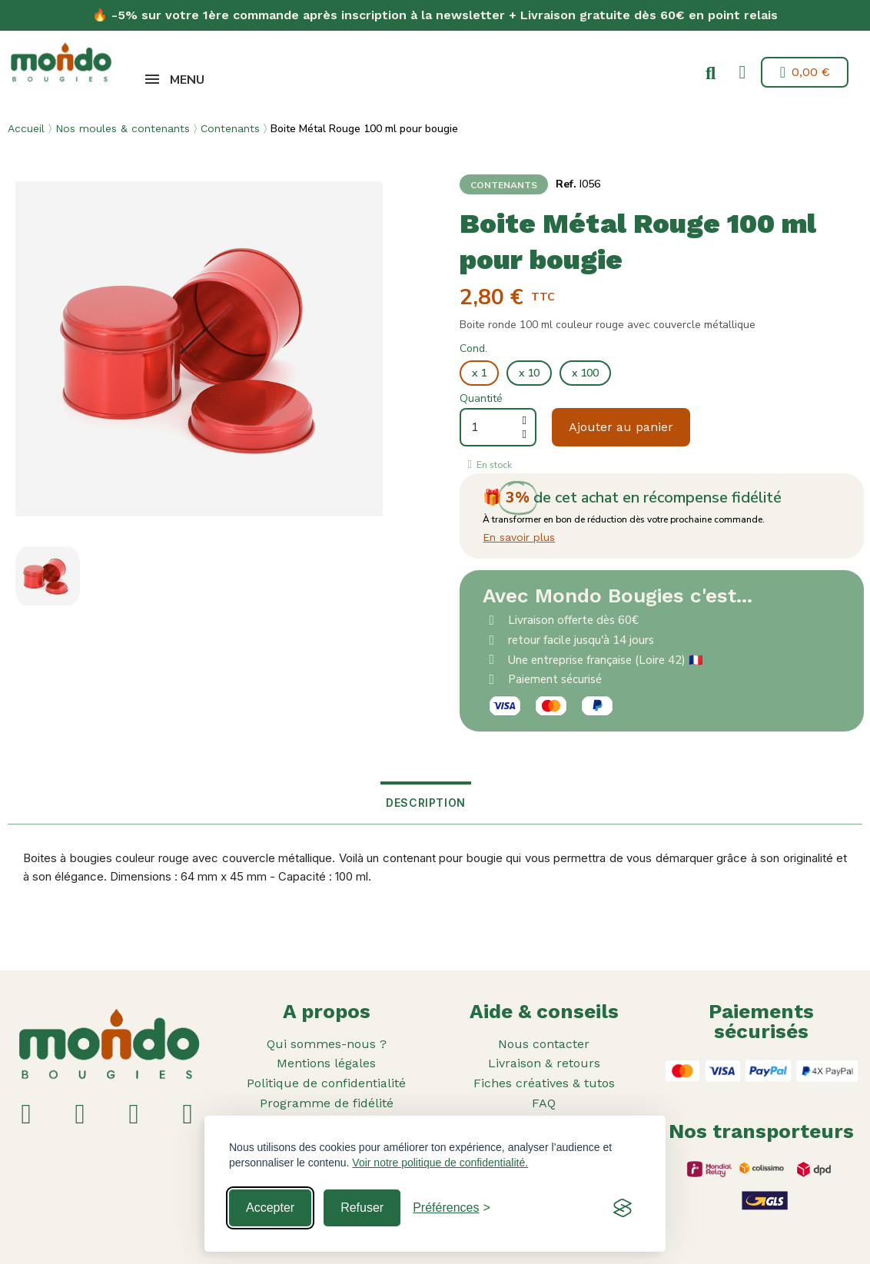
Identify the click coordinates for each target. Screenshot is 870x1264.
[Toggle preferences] (451, 1208)
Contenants (230, 128)
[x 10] (529, 373)
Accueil (26, 128)
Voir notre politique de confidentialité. (440, 1162)
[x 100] (585, 373)
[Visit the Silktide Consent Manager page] (622, 1207)
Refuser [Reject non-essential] (362, 1207)
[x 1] (479, 373)
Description (426, 802)
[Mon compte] (740, 72)
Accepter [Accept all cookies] (270, 1207)
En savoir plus (519, 537)
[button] (708, 74)
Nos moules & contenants (122, 128)
